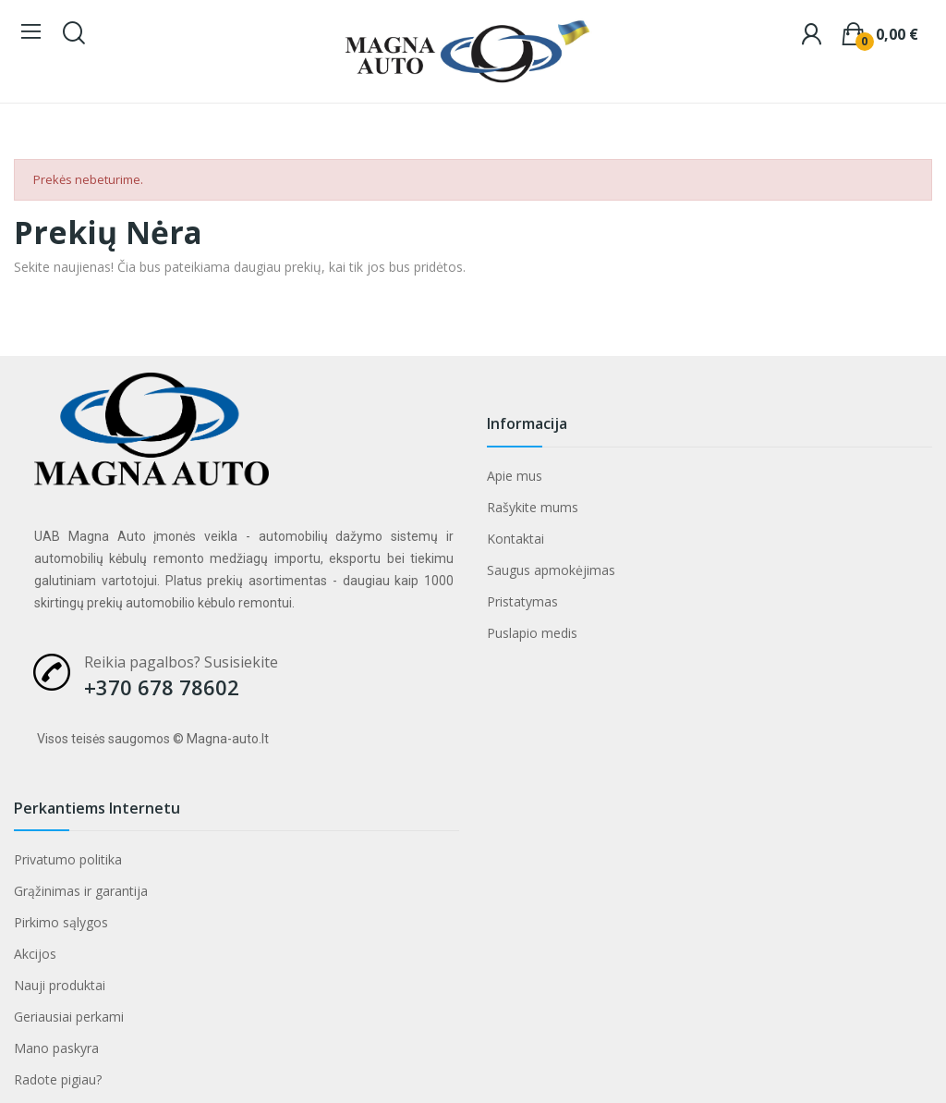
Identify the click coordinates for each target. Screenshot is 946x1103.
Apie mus (514, 475)
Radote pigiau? (58, 1079)
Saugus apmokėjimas (551, 570)
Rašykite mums (532, 507)
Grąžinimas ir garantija (81, 891)
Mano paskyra (56, 1048)
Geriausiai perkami (69, 1016)
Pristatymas (522, 601)
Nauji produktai (59, 985)
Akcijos (35, 953)
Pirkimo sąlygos (61, 922)
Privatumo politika (68, 859)
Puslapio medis (532, 633)
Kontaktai (515, 538)
